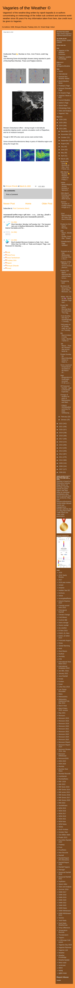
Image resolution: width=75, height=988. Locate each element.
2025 (61, 122)
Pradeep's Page (64, 86)
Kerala (61, 679)
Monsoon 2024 (64, 737)
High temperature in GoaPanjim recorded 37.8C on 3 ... (66, 379)
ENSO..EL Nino (64, 633)
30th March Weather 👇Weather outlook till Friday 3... (65, 175)
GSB (8, 252)
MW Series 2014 (64, 789)
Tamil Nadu (62, 920)
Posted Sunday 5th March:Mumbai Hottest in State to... (66, 358)
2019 (61, 433)
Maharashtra (63, 697)
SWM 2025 (62, 905)
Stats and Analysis (65, 111)
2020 (61, 429)
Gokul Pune (11, 255)
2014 (61, 448)
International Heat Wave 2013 (65, 663)
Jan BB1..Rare (64, 671)
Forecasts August (65, 640)
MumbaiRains (63, 779)
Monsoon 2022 (64, 731)
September (65, 140)
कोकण (61, 968)
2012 (61, 454)
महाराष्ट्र (61, 970)
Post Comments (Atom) (21, 208)
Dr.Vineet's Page (64, 93)
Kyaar (61, 684)
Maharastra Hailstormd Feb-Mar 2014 (64, 701)
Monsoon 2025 (64, 739)
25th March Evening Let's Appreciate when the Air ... (66, 196)
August (63, 143)
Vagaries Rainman (65, 947)
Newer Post (9, 203)
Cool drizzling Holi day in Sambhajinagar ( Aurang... (66, 318)
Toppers (61, 937)
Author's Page (63, 103)
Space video (63, 884)
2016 (61, 442)
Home (28, 203)
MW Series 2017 (64, 797)
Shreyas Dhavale (13, 266)
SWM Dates (63, 908)
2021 (61, 426)
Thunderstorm (63, 935)
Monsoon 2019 (64, 723)
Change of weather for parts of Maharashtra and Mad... (65, 398)
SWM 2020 (62, 900)
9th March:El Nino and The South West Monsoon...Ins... (66, 289)
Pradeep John (11, 260)
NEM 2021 (62, 819)
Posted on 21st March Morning (65, 226)
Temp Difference (64, 928)
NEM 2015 (62, 808)
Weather (62, 953)
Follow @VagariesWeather (63, 65)
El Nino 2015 (63, 630)
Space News (63, 105)
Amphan (61, 588)
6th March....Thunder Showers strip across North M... (65, 347)
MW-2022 (62, 803)
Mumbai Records (64, 773)
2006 (61, 472)
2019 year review (65, 582)
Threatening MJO (64, 282)
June (63, 150)
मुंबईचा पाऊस (63, 973)
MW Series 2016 (64, 795)
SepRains (62, 881)
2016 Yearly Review (63, 576)
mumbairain (63, 776)
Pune (60, 847)
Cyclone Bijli (63, 620)
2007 (61, 469)
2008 (61, 466)
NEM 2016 (62, 811)
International (63, 74)
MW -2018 (62, 781)
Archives (62, 593)
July (62, 147)
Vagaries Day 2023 (65, 945)
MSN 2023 (62, 761)
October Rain (63, 832)
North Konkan (63, 829)
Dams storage (63, 623)
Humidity (62, 656)
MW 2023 (62, 784)
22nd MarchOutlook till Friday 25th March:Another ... (66, 217)
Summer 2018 (63, 889)
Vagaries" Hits (63, 113)
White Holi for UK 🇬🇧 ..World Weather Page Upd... (66, 299)
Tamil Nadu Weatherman (63, 924)
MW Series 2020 (64, 800)
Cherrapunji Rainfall (63, 611)
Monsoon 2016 (64, 721)
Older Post (47, 203)
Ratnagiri (62, 870)
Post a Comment (12, 194)
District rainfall (63, 625)
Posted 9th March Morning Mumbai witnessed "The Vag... (65, 309)
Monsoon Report (64, 742)
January (64, 420)
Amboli (61, 585)
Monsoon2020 (64, 758)
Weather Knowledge (62, 956)
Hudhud (61, 654)
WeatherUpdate (64, 960)
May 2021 (62, 713)
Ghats (61, 643)
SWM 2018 (62, 895)
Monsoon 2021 (64, 729)
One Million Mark (64, 835)
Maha (61, 694)
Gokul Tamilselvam (13, 258)
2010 (61, 460)
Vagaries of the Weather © (27, 8)
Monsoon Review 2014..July (65, 750)
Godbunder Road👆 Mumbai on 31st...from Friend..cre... (65, 165)
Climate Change (64, 615)
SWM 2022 (62, 903)
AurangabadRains (65, 598)
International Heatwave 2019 (64, 667)
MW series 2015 (64, 792)
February (64, 417)
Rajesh (9, 263)
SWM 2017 (62, 892)
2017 (61, 439)
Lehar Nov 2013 (64, 687)
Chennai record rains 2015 (64, 606)
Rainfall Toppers (64, 867)
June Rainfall (63, 676)
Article (61, 596)
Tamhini (61, 918)
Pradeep (62, 845)
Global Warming (64, 646)
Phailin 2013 (63, 837)
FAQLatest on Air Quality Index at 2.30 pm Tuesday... (65, 327)
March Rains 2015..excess (63, 709)
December (65, 131)
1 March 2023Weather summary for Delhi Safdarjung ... (65, 409)
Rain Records (63, 852)
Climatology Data (65, 108)
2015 (61, 445)
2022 (61, 423)
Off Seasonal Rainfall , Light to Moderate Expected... (65, 389)
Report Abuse (63, 977)
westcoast (62, 965)
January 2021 (63, 673)
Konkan (61, 681)
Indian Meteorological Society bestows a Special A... (66, 186)
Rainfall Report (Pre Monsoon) (64, 859)
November (65, 134)
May (62, 153)
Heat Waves (63, 651)
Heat (60, 648)
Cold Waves (63, 617)
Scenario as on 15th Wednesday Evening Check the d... (65, 255)
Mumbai (61, 766)
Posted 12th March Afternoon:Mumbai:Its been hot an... (65, 274)
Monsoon (62, 715)
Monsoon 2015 (64, 718)
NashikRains (63, 805)
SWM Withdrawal (65, 911)
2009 (61, 463)
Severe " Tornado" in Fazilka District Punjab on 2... (66, 204)
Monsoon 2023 (64, 734)
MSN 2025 (62, 764)
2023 (61, 129)
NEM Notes (63, 824)
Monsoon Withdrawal (62, 755)
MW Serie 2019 (64, 787)
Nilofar (61, 827)
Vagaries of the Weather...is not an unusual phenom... (66, 264)
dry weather (63, 628)
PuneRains (62, 850)
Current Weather (64, 100)
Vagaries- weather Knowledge (65, 58)
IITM (60, 659)
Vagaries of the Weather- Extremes (64, 52)
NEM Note (62, 821)
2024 (61, 125)
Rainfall (61, 855)
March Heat (63, 706)
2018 (61, 436)
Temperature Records (63, 931)
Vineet (9, 268)
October (64, 137)
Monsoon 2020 (64, 726)
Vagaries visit (63, 950)
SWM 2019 (62, 897)
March (63, 159)
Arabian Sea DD (64, 590)
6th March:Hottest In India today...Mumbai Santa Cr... (66, 337)
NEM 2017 (62, 813)
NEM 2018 (62, 816)
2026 (61, 119)
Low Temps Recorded (62, 690)
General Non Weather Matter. (64, 77)
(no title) (14, 222)
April (62, 156)
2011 (61, 457)
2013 (61, 451)
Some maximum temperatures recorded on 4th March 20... (66, 368)
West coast (62, 963)
